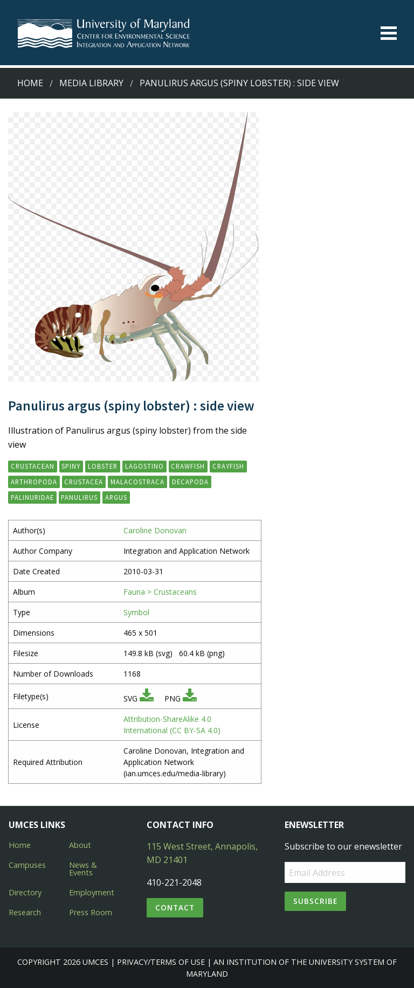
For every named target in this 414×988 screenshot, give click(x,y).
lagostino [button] (144, 466)
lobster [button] (103, 466)
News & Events (83, 869)
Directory (25, 892)
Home (30, 83)
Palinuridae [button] (32, 497)
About (80, 845)
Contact (175, 907)
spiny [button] (70, 466)
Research (25, 912)
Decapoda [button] (190, 481)
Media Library (91, 83)
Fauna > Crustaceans (160, 592)
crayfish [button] (228, 466)
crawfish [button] (188, 466)
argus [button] (116, 497)
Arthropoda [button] (34, 481)
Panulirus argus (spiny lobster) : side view (239, 83)
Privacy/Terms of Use (161, 962)
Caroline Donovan (155, 530)
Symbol (136, 612)
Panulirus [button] (79, 497)
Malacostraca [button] (137, 481)
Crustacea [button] (83, 481)
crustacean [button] (32, 466)
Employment (91, 892)
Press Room (90, 912)
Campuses (27, 865)
